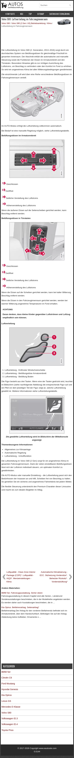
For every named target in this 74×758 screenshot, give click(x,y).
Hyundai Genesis (10, 689)
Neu (21, 13)
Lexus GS (6, 701)
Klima (49, 23)
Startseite (10, 13)
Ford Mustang (8, 683)
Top (30, 13)
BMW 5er (6, 672)
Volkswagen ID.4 (10, 724)
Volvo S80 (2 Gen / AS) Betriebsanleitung (28, 23)
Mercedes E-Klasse (11, 707)
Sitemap (40, 13)
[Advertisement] (37, 37)
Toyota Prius (7, 730)
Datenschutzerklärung (59, 13)
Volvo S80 (6, 23)
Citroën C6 (7, 677)
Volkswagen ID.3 (10, 718)
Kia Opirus (7, 695)
